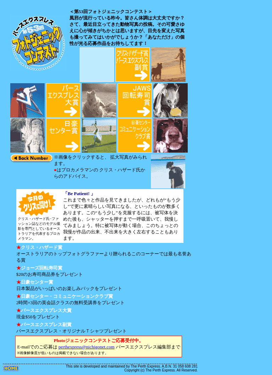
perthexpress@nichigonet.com (86, 347)
